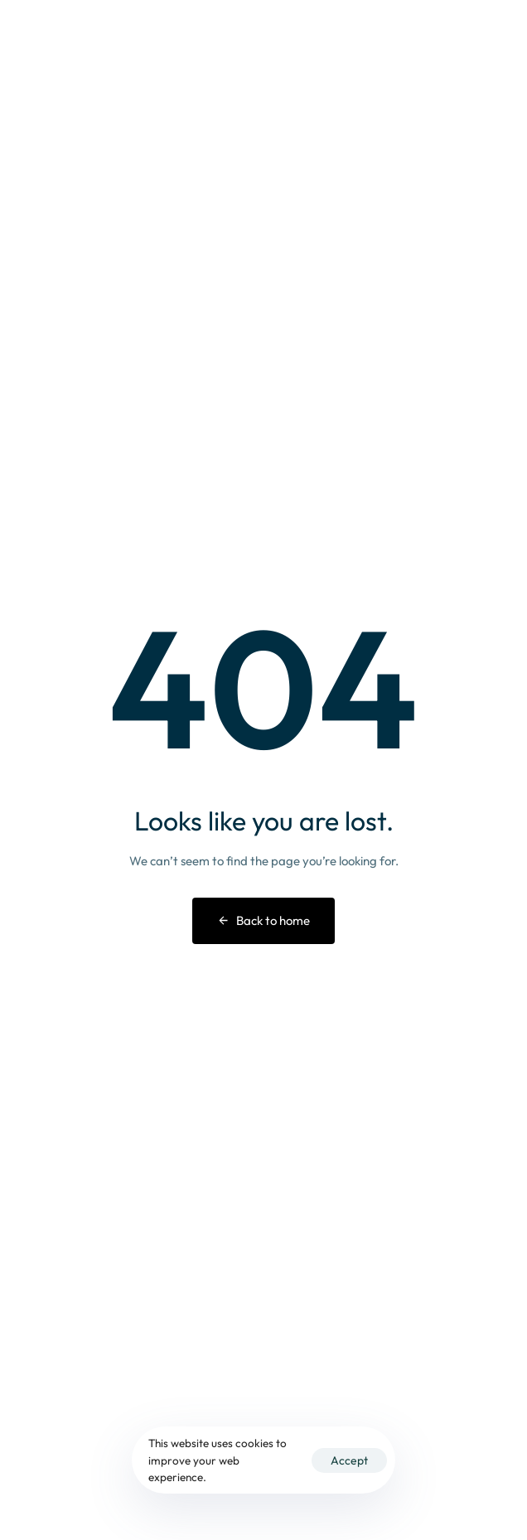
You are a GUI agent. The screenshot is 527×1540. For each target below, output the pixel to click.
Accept (349, 1460)
